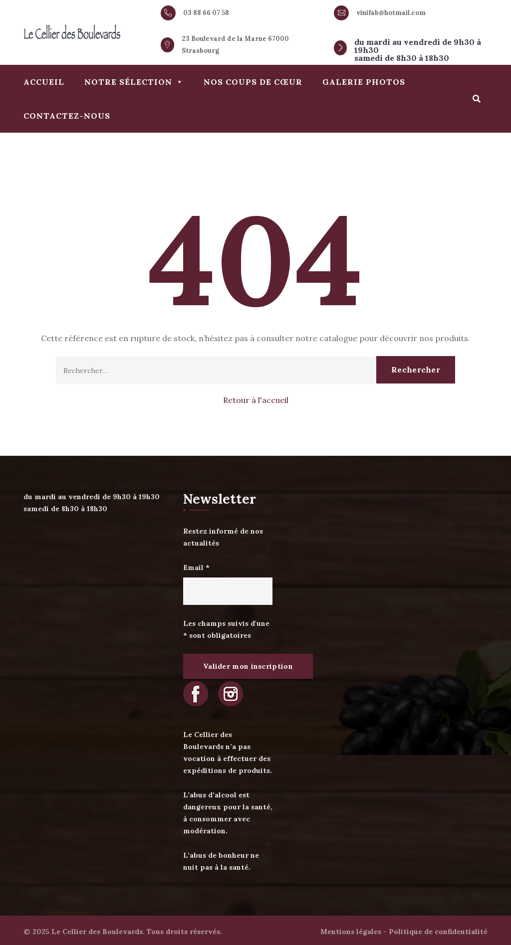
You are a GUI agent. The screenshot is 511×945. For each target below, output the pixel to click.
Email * (196, 567)
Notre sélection (134, 82)
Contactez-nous (66, 116)
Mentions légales (350, 931)
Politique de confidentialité (438, 931)
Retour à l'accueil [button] (255, 400)
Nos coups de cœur (253, 82)
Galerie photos (363, 82)
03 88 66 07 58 (206, 12)
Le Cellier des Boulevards (97, 931)
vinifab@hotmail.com (391, 12)
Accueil (43, 82)
